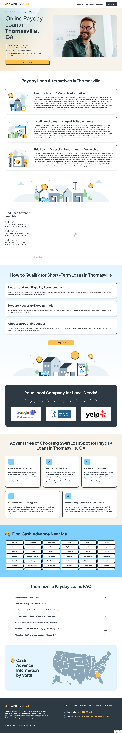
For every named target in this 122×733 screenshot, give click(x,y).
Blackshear (87, 561)
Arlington (106, 547)
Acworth (33, 542)
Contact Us (90, 4)
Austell (14, 556)
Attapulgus (69, 551)
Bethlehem (69, 561)
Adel (69, 542)
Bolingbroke (88, 565)
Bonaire (106, 565)
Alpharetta (69, 547)
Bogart (69, 565)
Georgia (24, 12)
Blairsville (106, 561)
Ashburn (14, 551)
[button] (75, 235)
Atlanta (51, 551)
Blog (66, 705)
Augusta (106, 551)
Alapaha (106, 542)
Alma (51, 547)
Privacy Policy (109, 705)
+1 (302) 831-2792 (86, 712)
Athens (33, 551)
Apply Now (111, 4)
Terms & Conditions (95, 705)
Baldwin (69, 556)
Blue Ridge (51, 565)
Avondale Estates (32, 556)
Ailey (87, 542)
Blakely (14, 565)
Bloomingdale (32, 565)
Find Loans (99, 4)
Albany (14, 547)
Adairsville (51, 542)
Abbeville (14, 542)
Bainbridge (51, 556)
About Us (80, 4)
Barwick (14, 561)
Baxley (33, 561)
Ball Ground (88, 556)
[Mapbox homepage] (38, 257)
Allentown (33, 547)
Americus (88, 547)
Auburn (87, 551)
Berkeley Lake (51, 561)
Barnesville (106, 556)
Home (7, 12)
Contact (83, 705)
